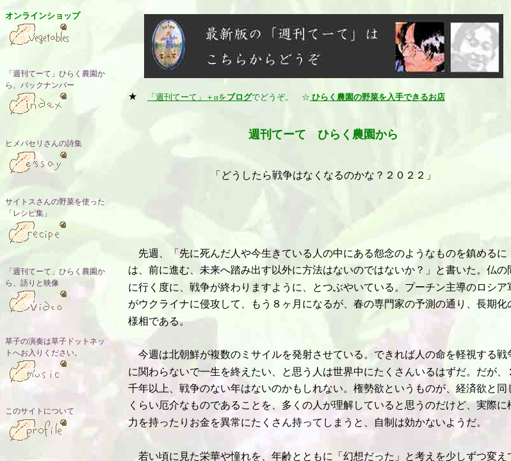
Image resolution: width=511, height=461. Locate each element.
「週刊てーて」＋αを (199, 97)
